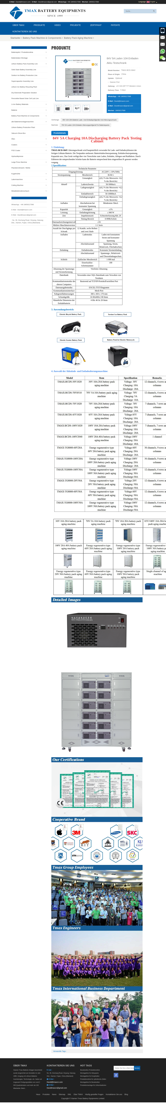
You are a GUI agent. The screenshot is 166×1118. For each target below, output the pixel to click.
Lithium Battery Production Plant (23, 127)
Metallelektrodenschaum (20, 191)
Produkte (39, 25)
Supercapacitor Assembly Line (22, 81)
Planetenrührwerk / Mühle (20, 168)
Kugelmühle (15, 173)
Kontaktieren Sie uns (25, 31)
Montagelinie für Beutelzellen (90, 1082)
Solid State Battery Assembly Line (23, 69)
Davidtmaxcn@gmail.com (47, 2)
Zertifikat (96, 25)
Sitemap (62, 1094)
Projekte (75, 25)
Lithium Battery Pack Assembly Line (24, 64)
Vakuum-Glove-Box (18, 133)
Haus (38, 1094)
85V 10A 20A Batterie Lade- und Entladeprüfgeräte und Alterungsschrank (90, 120)
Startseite (15, 38)
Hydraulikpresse (17, 156)
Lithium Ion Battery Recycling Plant (24, 87)
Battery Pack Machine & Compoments (43, 38)
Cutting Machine (17, 185)
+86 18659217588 (74, 2)
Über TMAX (18, 25)
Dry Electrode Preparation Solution (24, 93)
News (54, 1094)
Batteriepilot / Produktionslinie (22, 52)
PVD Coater (15, 150)
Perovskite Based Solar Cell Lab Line (25, 98)
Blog (126, 1094)
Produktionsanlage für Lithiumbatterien (93, 1085)
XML (69, 1094)
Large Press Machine (19, 162)
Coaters (14, 145)
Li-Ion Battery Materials (19, 104)
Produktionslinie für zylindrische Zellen (93, 1079)
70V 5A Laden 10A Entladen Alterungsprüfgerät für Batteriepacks (85, 125)
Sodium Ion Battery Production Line (24, 75)
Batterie (14, 110)
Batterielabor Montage (19, 58)
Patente (115, 25)
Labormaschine (17, 179)
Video (57, 25)
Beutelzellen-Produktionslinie (90, 1070)
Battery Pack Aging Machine (79, 38)
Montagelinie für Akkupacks (89, 1073)
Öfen (13, 139)
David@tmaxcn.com (23, 2)
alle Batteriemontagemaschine (22, 121)
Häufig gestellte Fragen (94, 1094)
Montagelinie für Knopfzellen (89, 1076)
